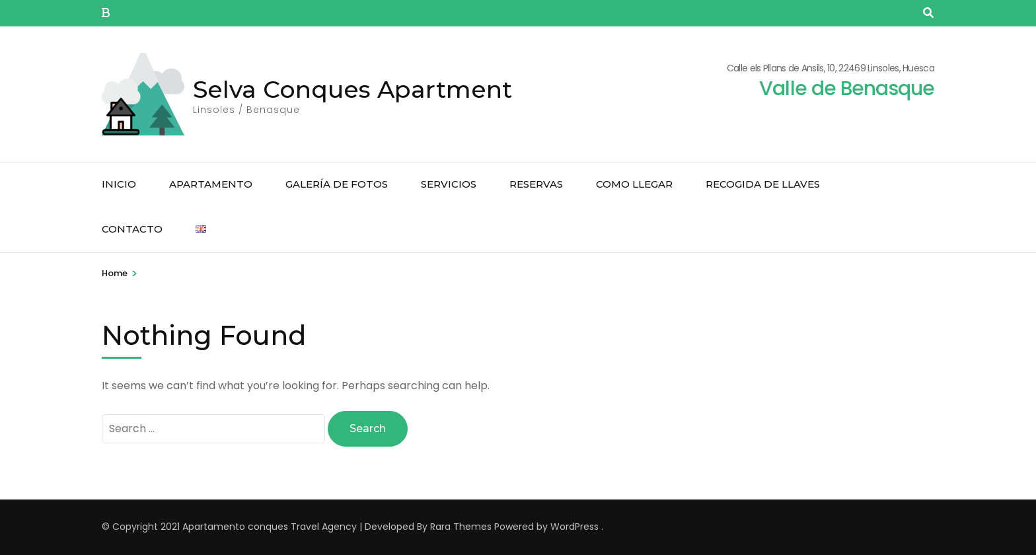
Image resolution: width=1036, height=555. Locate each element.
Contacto (132, 229)
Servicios (448, 184)
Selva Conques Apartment (352, 89)
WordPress (574, 526)
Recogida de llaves (763, 184)
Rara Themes (461, 526)
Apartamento (210, 184)
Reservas (536, 184)
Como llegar (634, 184)
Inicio (119, 184)
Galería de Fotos (336, 184)
